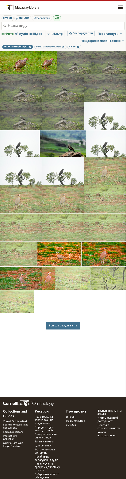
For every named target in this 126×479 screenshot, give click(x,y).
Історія (70, 417)
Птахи (7, 18)
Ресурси (42, 411)
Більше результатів (63, 325)
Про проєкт (76, 411)
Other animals (42, 18)
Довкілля (22, 18)
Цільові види (43, 445)
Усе (57, 18)
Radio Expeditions (13, 432)
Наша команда (75, 421)
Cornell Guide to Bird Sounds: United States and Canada (15, 424)
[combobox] (66, 26)
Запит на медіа (44, 441)
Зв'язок (71, 425)
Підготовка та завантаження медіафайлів (44, 420)
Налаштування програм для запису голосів (47, 467)
